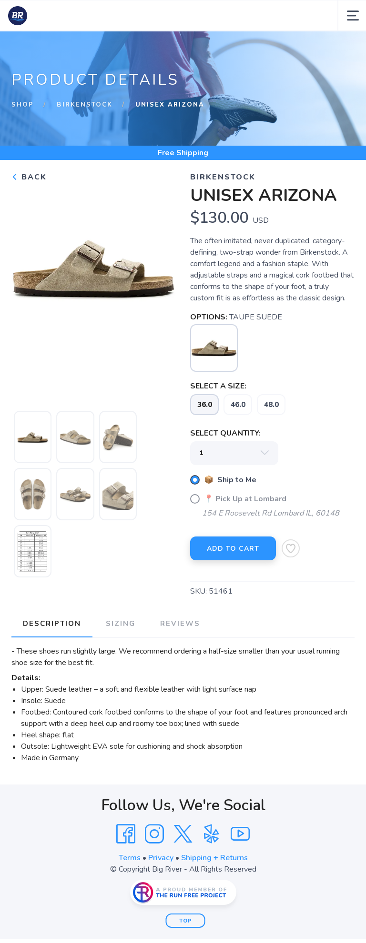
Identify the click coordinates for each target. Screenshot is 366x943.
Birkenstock (84, 104)
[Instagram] (154, 834)
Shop (22, 104)
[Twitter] (183, 834)
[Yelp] (211, 834)
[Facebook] (126, 834)
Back (29, 177)
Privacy (160, 858)
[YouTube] (240, 834)
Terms (130, 858)
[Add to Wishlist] (291, 548)
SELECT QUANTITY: (225, 433)
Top (185, 920)
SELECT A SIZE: (218, 386)
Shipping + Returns (214, 858)
